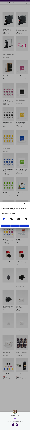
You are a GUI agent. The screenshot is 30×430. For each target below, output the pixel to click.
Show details (24, 222)
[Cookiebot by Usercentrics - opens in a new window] (24, 203)
